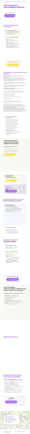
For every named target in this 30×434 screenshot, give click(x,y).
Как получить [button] (11, 229)
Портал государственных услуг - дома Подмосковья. (14, 77)
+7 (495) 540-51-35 (18, 1)
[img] (9, 342)
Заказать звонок (24, 1)
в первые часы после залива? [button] (11, 230)
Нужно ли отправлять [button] (12, 231)
